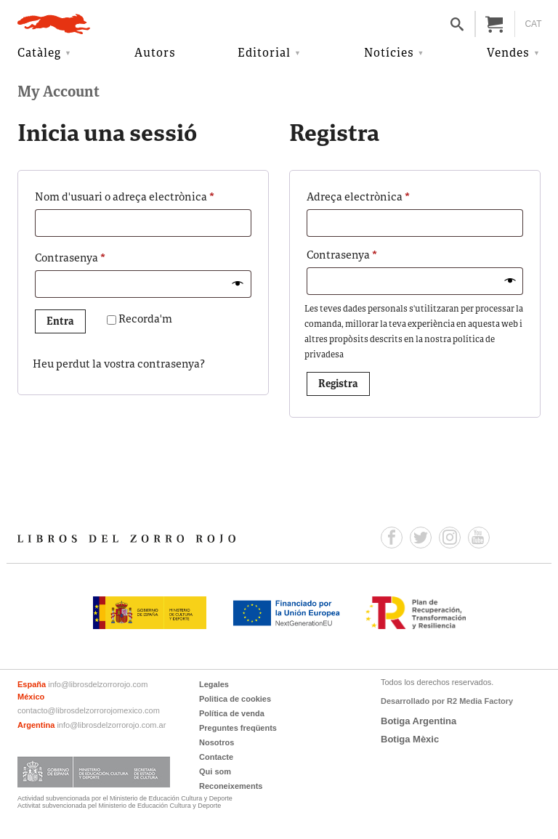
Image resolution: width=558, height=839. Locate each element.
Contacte (216, 757)
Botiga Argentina (418, 721)
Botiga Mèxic (410, 739)
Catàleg (39, 53)
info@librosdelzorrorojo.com (97, 684)
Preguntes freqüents (238, 728)
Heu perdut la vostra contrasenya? (119, 365)
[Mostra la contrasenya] (237, 284)
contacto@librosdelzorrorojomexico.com (88, 710)
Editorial (264, 53)
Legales (214, 684)
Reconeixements (230, 786)
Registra (338, 384)
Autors (155, 53)
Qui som (215, 771)
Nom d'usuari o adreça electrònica (143, 196)
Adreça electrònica (384, 196)
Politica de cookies (235, 698)
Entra (60, 322)
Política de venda (231, 713)
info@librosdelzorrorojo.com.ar (111, 725)
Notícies (389, 53)
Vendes (508, 53)
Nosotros (216, 742)
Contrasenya (95, 257)
